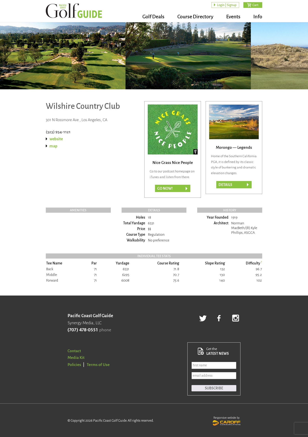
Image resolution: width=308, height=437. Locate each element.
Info (257, 16)
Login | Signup (226, 5)
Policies (74, 364)
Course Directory (195, 16)
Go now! (165, 188)
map (53, 146)
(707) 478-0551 (83, 330)
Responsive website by (226, 420)
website (56, 139)
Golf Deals (153, 16)
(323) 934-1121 (58, 132)
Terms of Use (98, 364)
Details (225, 185)
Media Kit (76, 357)
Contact (74, 351)
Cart (255, 5)
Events (233, 16)
